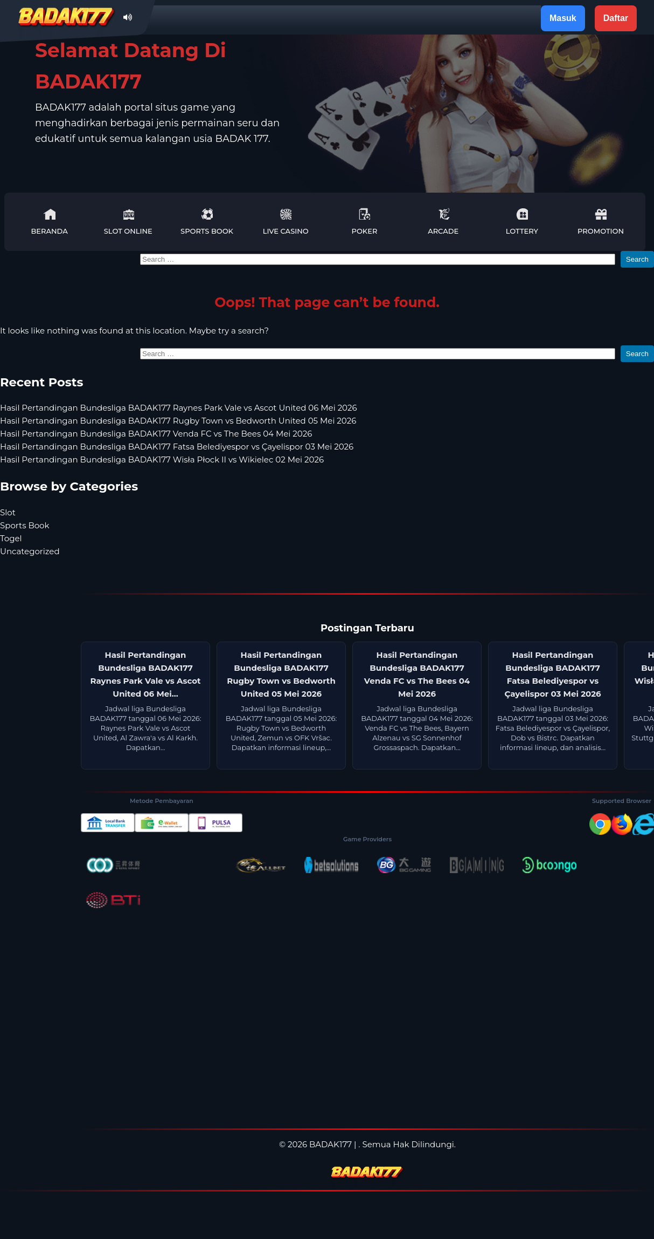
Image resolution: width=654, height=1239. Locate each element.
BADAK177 (330, 1144)
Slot (8, 512)
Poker (365, 221)
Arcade (443, 221)
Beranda (49, 221)
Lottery (522, 221)
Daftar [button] (615, 18)
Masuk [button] (562, 18)
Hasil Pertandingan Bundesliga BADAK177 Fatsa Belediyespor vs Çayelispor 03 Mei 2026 (176, 446)
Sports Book (206, 221)
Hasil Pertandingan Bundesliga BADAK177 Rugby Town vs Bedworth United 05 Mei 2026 (178, 421)
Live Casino (286, 221)
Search (637, 259)
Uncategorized (30, 551)
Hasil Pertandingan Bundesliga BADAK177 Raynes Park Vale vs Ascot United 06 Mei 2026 (178, 408)
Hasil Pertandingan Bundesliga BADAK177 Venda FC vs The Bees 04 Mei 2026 (156, 433)
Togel (11, 538)
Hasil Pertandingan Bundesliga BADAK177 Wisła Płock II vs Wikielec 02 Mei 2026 (162, 459)
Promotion (601, 221)
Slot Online (128, 221)
